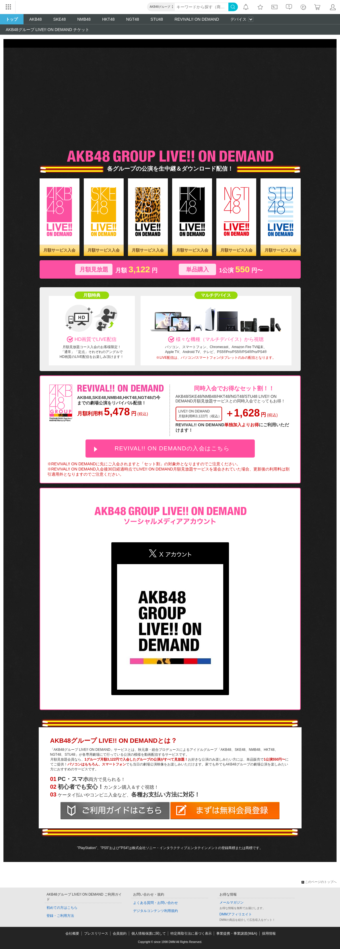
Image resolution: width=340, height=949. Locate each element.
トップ (12, 19)
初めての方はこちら (61, 908)
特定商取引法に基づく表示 (191, 933)
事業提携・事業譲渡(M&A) (236, 933)
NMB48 (84, 19)
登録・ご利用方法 (60, 916)
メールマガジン (231, 902)
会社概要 (72, 933)
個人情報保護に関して (148, 933)
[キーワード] (201, 7)
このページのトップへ (319, 882)
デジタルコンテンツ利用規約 (155, 911)
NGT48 (132, 19)
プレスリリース (96, 933)
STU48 (157, 19)
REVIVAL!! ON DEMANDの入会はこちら (172, 448)
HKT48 (108, 19)
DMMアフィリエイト (235, 914)
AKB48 (35, 19)
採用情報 (269, 933)
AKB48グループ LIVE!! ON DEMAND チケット (47, 29)
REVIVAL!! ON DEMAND (196, 19)
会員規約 (120, 933)
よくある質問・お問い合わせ (155, 903)
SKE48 (59, 19)
